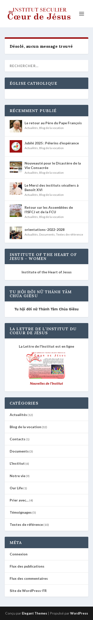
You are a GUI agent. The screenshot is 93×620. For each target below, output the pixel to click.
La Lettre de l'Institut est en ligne (46, 346)
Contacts (17, 439)
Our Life (16, 488)
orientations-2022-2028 (44, 229)
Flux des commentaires (29, 578)
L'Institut (17, 463)
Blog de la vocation (51, 128)
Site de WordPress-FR (28, 590)
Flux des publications (27, 566)
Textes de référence (69, 234)
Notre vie (17, 476)
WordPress (79, 613)
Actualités (31, 128)
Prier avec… (19, 500)
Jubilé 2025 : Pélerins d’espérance (52, 143)
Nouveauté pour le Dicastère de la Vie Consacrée (53, 165)
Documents (47, 234)
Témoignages (21, 512)
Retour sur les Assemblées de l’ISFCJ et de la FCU (49, 209)
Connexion (19, 554)
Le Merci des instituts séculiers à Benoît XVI (52, 187)
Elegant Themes (34, 613)
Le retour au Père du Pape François (53, 123)
